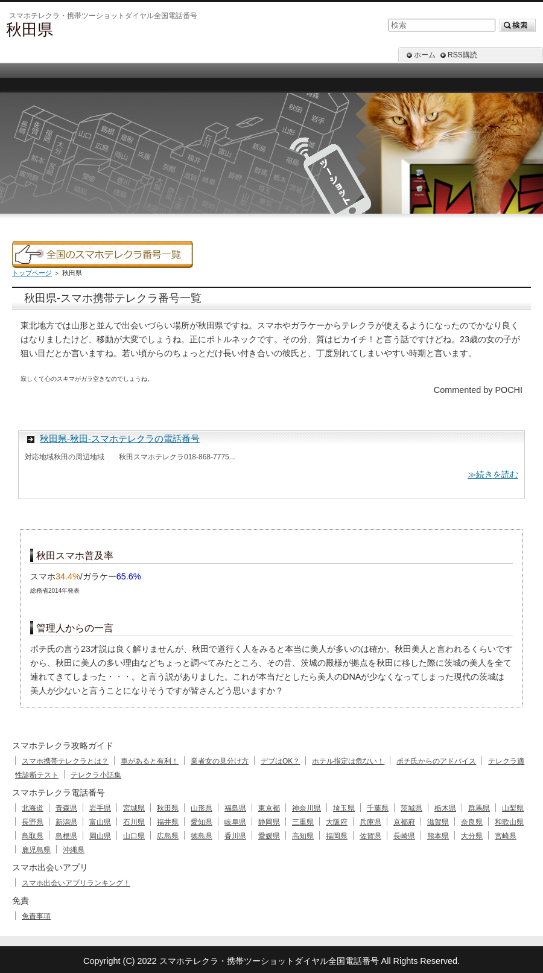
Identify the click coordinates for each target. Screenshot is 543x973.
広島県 (168, 836)
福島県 (235, 808)
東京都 (269, 808)
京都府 (404, 822)
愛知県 (201, 822)
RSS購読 (462, 55)
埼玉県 (344, 808)
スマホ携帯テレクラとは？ (65, 761)
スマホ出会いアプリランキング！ (76, 883)
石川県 (134, 822)
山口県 (134, 836)
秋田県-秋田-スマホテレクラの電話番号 (120, 438)
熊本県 (438, 836)
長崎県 (404, 836)
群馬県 (479, 808)
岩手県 (100, 808)
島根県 (66, 836)
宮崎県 (505, 836)
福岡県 (337, 836)
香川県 (235, 836)
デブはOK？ (280, 761)
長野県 (32, 822)
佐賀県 (370, 836)
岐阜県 (235, 822)
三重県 (303, 822)
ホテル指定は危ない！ (348, 761)
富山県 (100, 822)
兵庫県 (370, 822)
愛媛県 (269, 836)
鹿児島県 (36, 850)
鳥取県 (32, 836)
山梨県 (513, 808)
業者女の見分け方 (220, 761)
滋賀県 (438, 822)
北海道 (32, 808)
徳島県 (201, 836)
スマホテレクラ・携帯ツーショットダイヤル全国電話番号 (269, 961)
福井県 (168, 822)
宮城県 (134, 808)
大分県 (472, 836)
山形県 (201, 808)
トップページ (32, 272)
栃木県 (445, 808)
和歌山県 (509, 822)
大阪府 (337, 822)
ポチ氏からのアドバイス (436, 761)
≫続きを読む (493, 474)
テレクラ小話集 (96, 775)
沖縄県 (73, 850)
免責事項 (36, 916)
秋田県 (168, 808)
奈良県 (472, 822)
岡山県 (100, 836)
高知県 (303, 836)
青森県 (66, 808)
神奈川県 (306, 808)
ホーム (425, 55)
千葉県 (378, 808)
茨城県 (411, 808)
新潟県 (66, 822)
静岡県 (269, 822)
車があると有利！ (150, 761)
